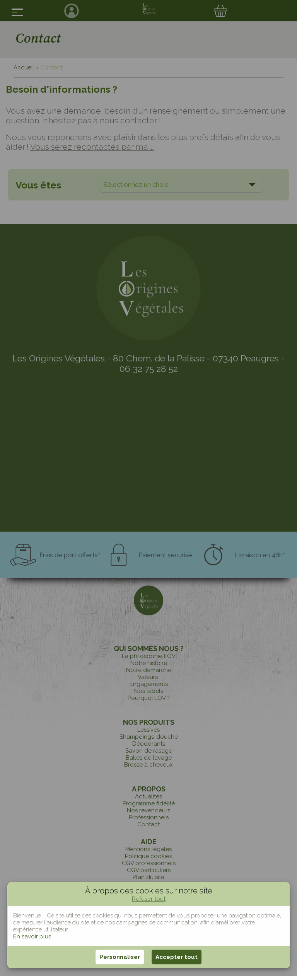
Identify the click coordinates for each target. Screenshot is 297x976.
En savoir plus (32, 936)
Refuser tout (149, 898)
